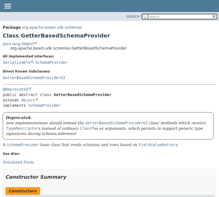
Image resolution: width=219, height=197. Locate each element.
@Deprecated (15, 89)
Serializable (16, 62)
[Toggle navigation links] (7, 6)
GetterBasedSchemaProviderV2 (34, 78)
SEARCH (133, 17)
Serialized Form (18, 162)
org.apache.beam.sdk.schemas (52, 27)
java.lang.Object (18, 44)
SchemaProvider (51, 62)
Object (28, 100)
